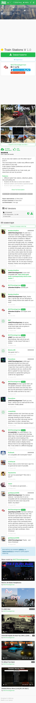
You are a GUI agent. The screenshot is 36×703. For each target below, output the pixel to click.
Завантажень (8, 150)
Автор (23, 285)
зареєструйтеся (7, 551)
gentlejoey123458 (13, 493)
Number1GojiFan (13, 230)
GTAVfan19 (11, 461)
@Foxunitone (12, 384)
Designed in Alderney (7, 698)
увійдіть (21, 549)
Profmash (11, 452)
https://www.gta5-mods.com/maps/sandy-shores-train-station (20, 276)
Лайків (18, 150)
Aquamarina (12, 472)
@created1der (12, 432)
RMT (9, 320)
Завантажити (18, 54)
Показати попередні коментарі (18, 226)
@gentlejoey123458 (14, 512)
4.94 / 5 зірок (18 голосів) (7, 154)
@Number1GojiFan (14, 287)
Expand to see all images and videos (18, 144)
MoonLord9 (11, 350)
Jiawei (10, 483)
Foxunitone (11, 359)
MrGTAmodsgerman (18, 65)
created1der (12, 411)
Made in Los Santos (7, 700)
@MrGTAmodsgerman (15, 233)
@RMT (10, 337)
